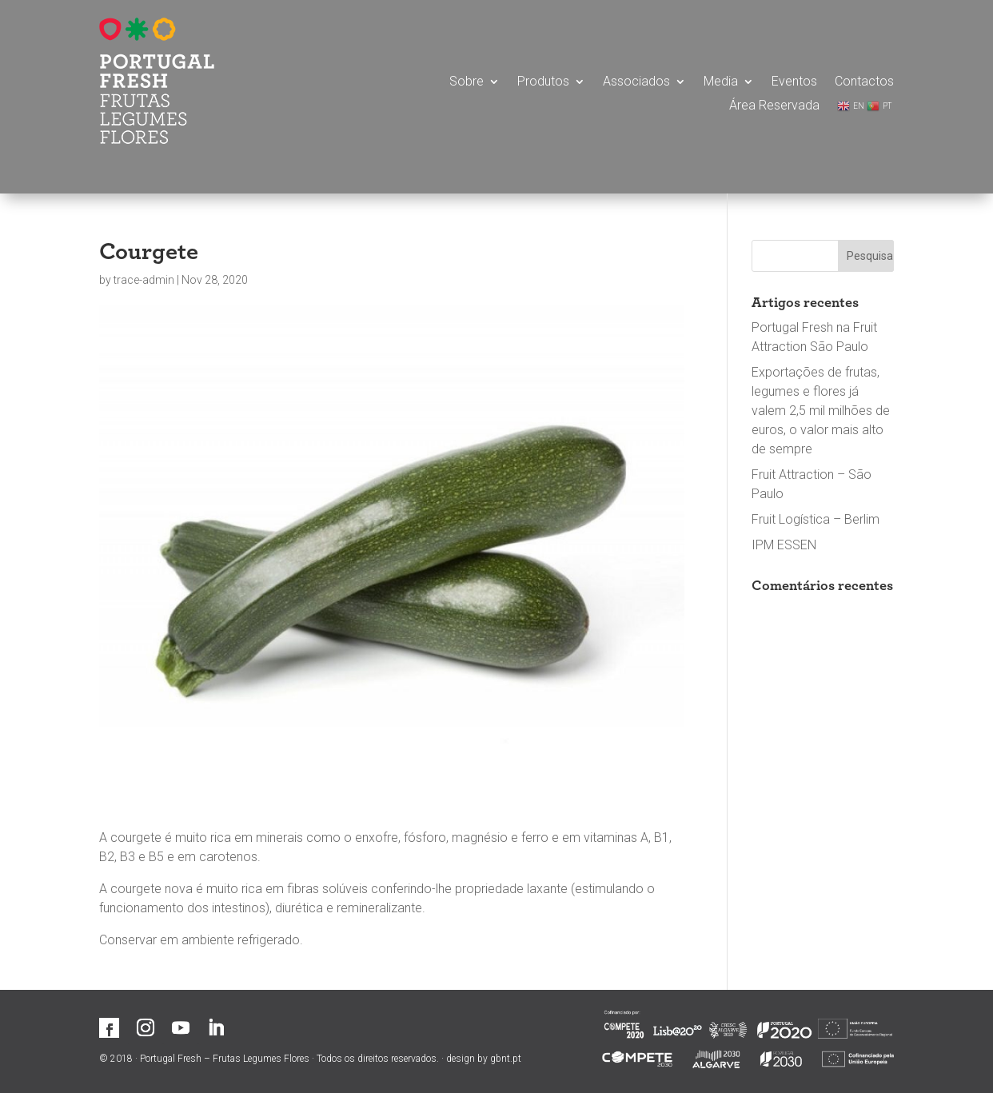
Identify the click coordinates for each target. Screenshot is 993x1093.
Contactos (864, 82)
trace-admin (144, 279)
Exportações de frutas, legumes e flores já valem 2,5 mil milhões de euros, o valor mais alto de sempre (821, 411)
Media (721, 82)
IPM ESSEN (784, 544)
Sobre (466, 82)
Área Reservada (774, 106)
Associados (636, 82)
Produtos (543, 82)
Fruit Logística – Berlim (815, 519)
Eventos (794, 82)
